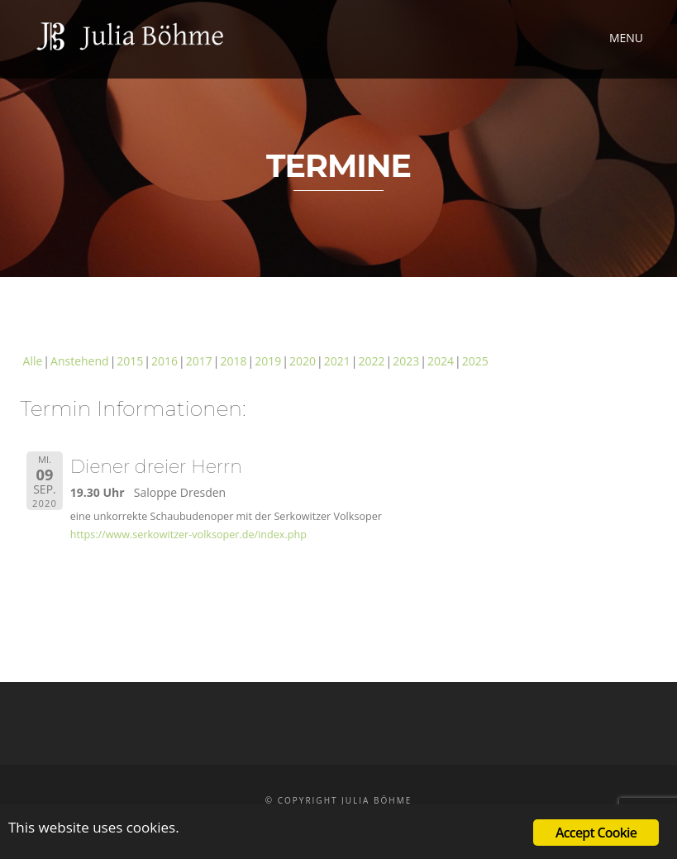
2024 (440, 361)
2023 (406, 361)
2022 (371, 361)
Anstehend (79, 361)
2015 (130, 361)
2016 (164, 361)
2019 (268, 361)
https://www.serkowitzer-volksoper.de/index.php (188, 534)
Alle (33, 361)
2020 (302, 361)
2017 (199, 361)
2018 (234, 361)
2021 (337, 361)
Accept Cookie (595, 832)
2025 (475, 361)
